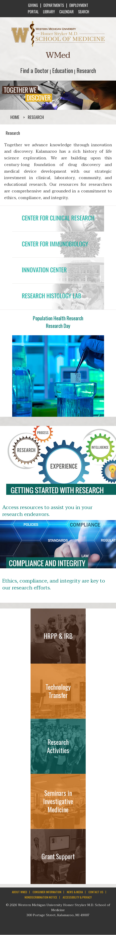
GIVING (33, 5)
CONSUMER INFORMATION (47, 892)
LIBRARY (48, 11)
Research (86, 70)
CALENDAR (66, 11)
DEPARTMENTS (53, 5)
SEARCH (83, 11)
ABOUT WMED (19, 892)
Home (14, 117)
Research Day (58, 325)
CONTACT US (95, 892)
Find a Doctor (34, 70)
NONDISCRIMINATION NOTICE (41, 897)
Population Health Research (58, 318)
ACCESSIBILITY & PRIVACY (77, 897)
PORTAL (33, 11)
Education (62, 70)
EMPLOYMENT (78, 5)
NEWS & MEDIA (75, 892)
